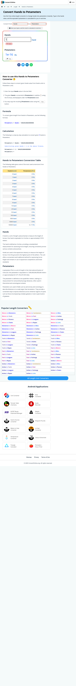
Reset (9, 44)
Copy (9, 59)
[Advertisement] (63, 46)
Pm (16, 55)
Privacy (36, 457)
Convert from (7, 24)
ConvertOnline (8, 2)
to (9, 313)
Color (72, 2)
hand (34, 40)
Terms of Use (45, 457)
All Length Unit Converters (38, 378)
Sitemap (29, 457)
